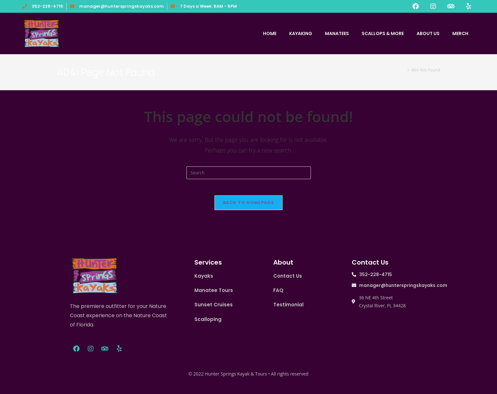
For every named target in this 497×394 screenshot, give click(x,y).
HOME (269, 33)
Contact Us (287, 278)
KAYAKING (300, 33)
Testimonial (288, 307)
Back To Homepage (248, 205)
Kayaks (203, 278)
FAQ (278, 293)
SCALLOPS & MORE (383, 33)
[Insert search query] (248, 172)
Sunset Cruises (213, 307)
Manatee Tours (213, 293)
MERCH (460, 33)
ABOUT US (428, 33)
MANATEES (337, 33)
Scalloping (208, 321)
